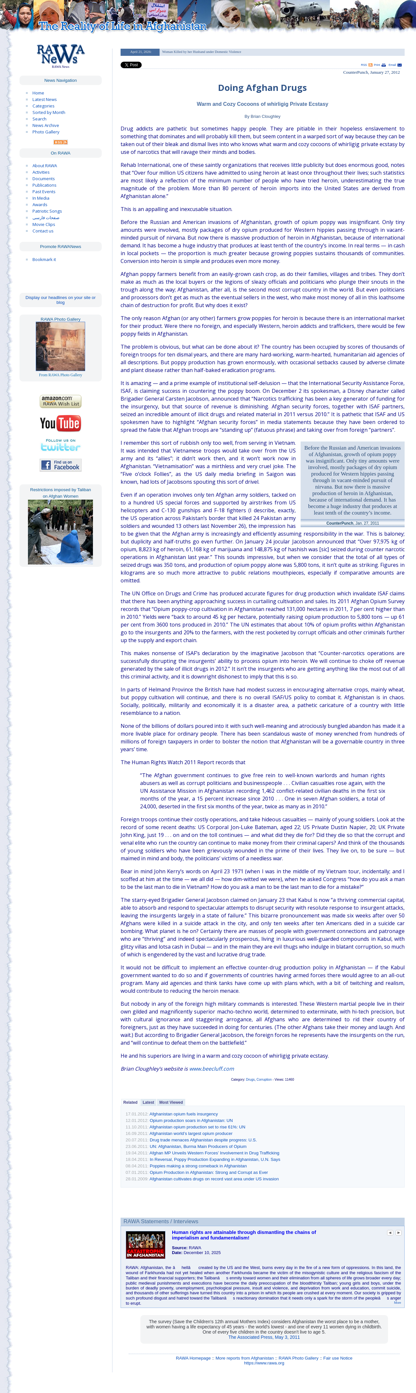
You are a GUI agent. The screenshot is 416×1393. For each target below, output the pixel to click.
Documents (43, 178)
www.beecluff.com (211, 1068)
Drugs (250, 1079)
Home (38, 93)
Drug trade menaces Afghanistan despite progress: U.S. (203, 1140)
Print (377, 65)
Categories (43, 106)
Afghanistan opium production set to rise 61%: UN (197, 1127)
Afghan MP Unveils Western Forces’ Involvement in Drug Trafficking (215, 1152)
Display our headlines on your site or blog (61, 300)
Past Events (44, 191)
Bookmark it (44, 259)
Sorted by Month (48, 112)
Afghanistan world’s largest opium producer (191, 1133)
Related (130, 1102)
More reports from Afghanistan (244, 1358)
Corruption (264, 1079)
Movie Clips (43, 224)
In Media (40, 198)
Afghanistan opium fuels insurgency (184, 1114)
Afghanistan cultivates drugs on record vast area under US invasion (214, 1178)
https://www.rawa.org (264, 1363)
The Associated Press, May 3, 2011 (264, 1337)
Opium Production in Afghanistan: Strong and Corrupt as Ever (209, 1172)
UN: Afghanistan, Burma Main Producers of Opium (198, 1146)
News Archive (45, 125)
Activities (41, 172)
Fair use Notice (338, 1358)
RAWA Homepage (193, 1358)
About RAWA (44, 165)
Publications (44, 185)
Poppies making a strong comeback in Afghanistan (198, 1165)
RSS (364, 65)
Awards (39, 204)
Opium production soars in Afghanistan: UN (191, 1120)
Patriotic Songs (47, 211)
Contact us (43, 231)
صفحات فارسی (45, 217)
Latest (148, 1102)
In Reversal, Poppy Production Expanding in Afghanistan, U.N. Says (215, 1159)
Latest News (44, 99)
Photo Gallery (45, 132)
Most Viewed (171, 1102)
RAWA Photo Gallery (298, 1358)
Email (392, 65)
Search (39, 119)
